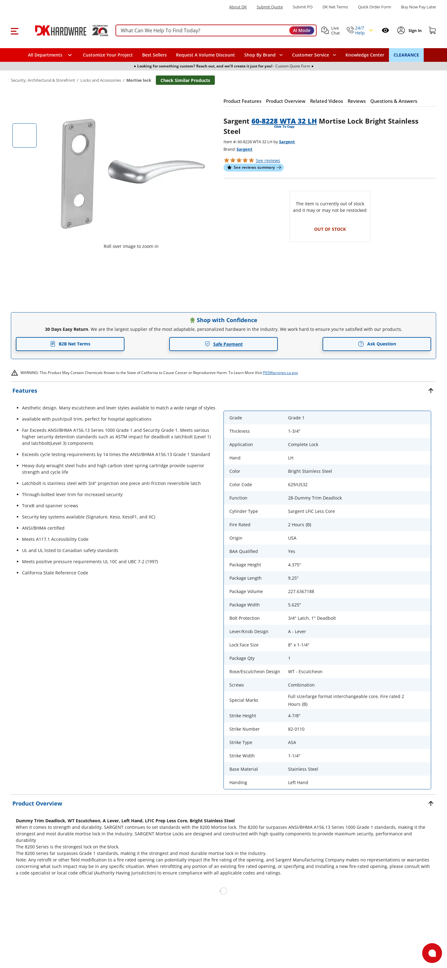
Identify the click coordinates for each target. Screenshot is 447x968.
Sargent (287, 141)
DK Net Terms (335, 7)
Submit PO (303, 7)
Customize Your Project (108, 55)
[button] (14, 30)
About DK (238, 7)
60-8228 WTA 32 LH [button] (284, 121)
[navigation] (314, 55)
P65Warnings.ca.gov (280, 372)
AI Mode (301, 30)
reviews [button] (268, 160)
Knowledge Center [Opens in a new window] (364, 55)
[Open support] (432, 953)
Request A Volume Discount (205, 55)
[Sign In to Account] (414, 30)
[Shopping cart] (432, 30)
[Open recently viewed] (385, 30)
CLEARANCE (406, 55)
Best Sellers (154, 55)
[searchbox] (216, 30)
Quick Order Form (374, 7)
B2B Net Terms (70, 344)
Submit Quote (270, 7)
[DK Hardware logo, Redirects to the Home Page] (64, 30)
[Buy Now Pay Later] (418, 6)
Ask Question (377, 344)
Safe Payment (224, 344)
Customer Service (310, 55)
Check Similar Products (185, 80)
